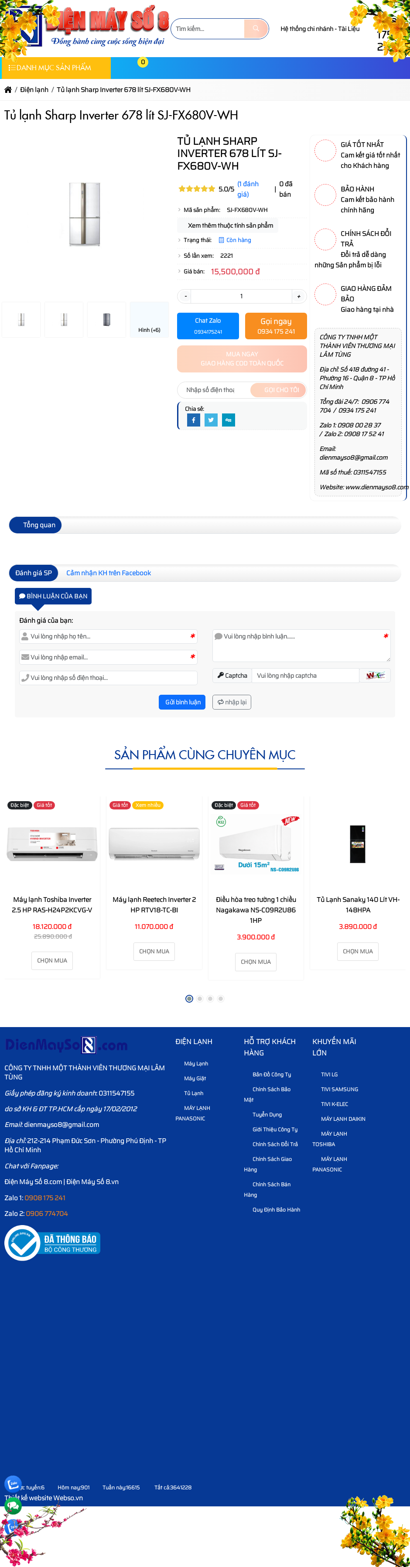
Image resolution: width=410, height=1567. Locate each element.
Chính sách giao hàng (268, 1164)
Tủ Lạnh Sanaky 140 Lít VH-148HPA (358, 904)
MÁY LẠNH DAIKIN (340, 1119)
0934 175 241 (357, 410)
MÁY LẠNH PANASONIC (192, 1113)
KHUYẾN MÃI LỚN (334, 1047)
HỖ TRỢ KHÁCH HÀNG (270, 1047)
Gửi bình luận (182, 702)
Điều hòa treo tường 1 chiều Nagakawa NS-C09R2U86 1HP (256, 910)
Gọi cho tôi (278, 390)
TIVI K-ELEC (331, 1104)
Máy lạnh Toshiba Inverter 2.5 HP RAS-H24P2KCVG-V (52, 904)
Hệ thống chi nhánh (306, 29)
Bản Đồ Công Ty (268, 1074)
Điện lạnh (193, 1041)
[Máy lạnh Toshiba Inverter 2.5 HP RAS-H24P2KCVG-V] (52, 844)
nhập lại (232, 702)
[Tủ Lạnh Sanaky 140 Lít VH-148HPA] (357, 844)
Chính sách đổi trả (272, 1144)
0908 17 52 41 (363, 434)
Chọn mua (52, 960)
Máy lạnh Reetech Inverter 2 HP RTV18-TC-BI (154, 904)
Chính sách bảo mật (267, 1094)
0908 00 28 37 (358, 425)
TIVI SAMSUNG (336, 1089)
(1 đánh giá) (248, 189)
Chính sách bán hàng (267, 1189)
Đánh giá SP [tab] (33, 573)
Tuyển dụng (264, 1114)
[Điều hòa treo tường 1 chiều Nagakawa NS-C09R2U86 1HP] (256, 844)
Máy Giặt (192, 1078)
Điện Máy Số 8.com (33, 1182)
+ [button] (298, 296)
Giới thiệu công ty (271, 1129)
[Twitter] (211, 420)
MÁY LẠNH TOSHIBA (329, 1139)
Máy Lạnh (193, 1063)
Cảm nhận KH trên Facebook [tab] (108, 573)
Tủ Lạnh (190, 1093)
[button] (122, 68)
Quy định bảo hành (273, 1209)
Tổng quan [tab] (35, 525)
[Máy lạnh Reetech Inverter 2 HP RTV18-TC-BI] (154, 844)
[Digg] (228, 420)
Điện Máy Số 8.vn (92, 1182)
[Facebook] (194, 420)
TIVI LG (326, 1074)
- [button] (185, 296)
